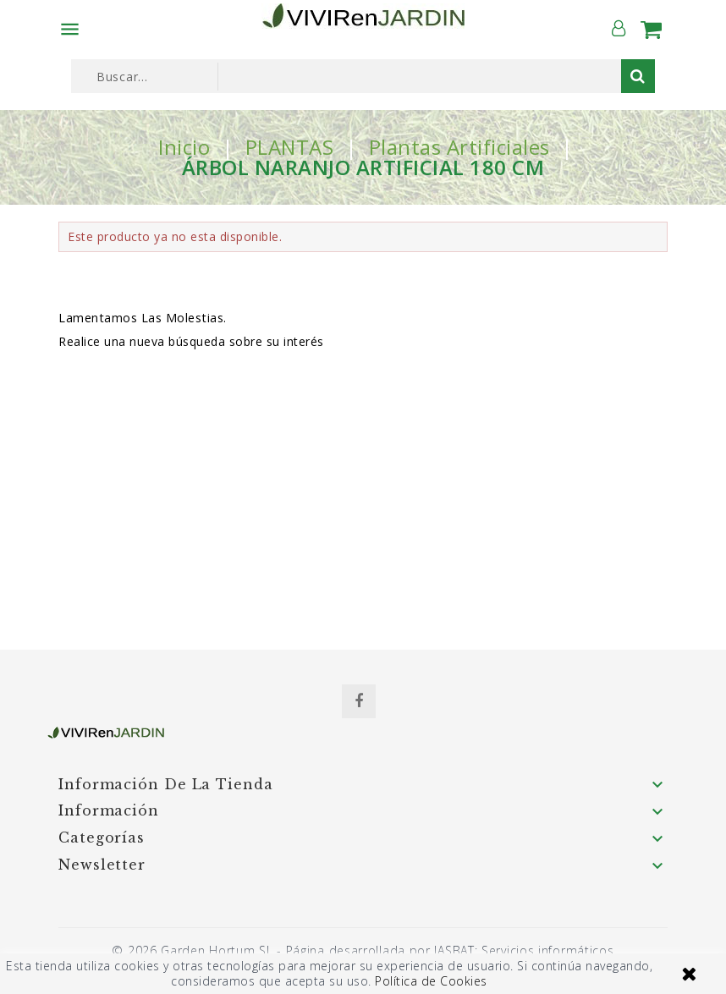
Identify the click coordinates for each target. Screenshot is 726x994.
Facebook (359, 701)
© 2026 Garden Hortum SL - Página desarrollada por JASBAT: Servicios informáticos (362, 950)
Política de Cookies (431, 981)
